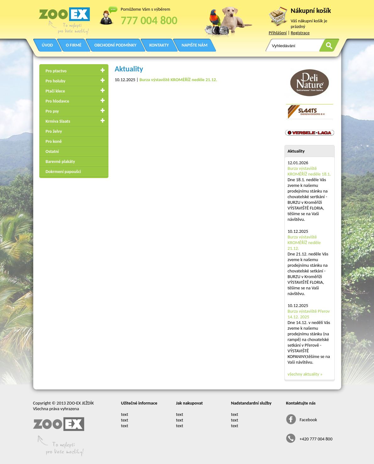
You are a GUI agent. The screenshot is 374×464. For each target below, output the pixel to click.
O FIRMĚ (73, 45)
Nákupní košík (311, 10)
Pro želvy (54, 131)
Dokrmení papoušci (63, 171)
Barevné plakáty (60, 161)
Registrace (300, 33)
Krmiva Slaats (58, 121)
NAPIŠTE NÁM (194, 45)
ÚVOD (47, 45)
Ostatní (52, 151)
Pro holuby (55, 81)
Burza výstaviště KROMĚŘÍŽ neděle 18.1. (309, 171)
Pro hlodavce (57, 101)
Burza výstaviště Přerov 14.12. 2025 (309, 314)
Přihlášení (278, 33)
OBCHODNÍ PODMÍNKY (115, 45)
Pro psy (52, 111)
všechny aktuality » (305, 374)
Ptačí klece (55, 91)
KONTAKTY (159, 45)
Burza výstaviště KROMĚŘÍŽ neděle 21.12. (304, 242)
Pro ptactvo (56, 71)
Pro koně (54, 141)
